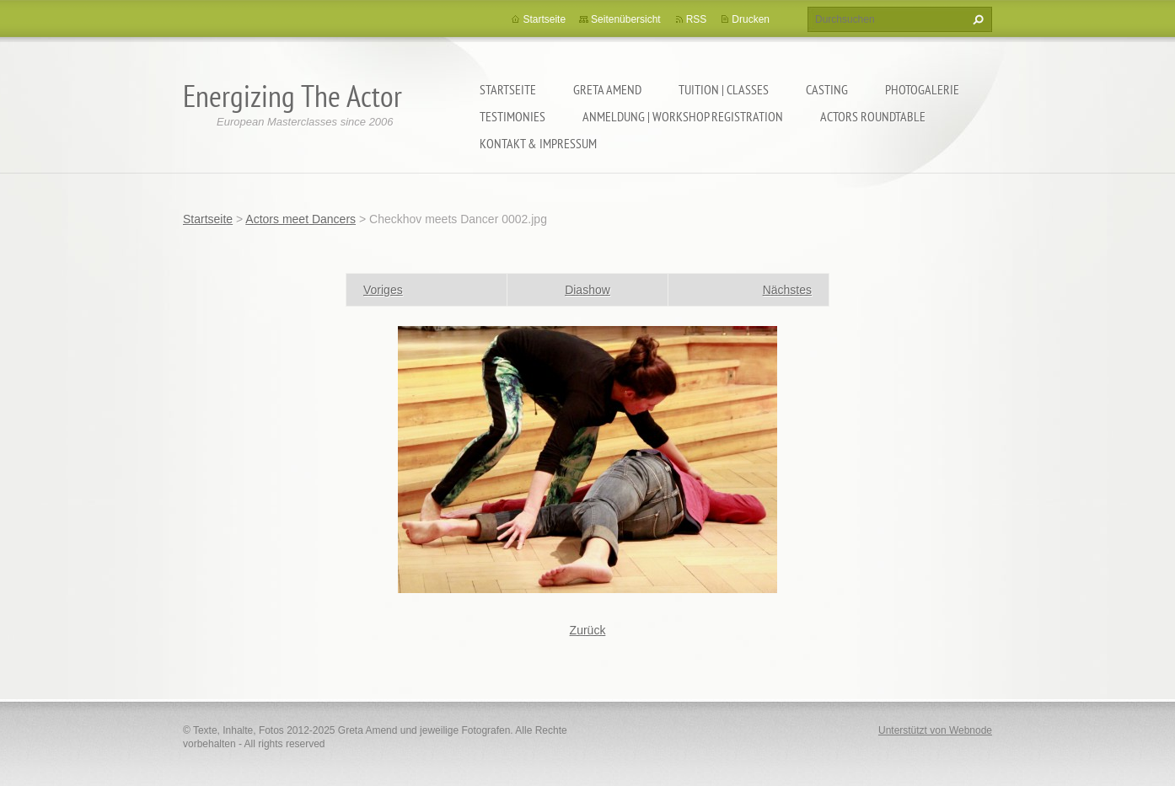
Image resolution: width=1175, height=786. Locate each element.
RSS (696, 19)
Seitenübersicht (626, 19)
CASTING (827, 89)
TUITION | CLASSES (724, 89)
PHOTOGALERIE (922, 89)
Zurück (588, 630)
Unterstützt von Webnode (935, 730)
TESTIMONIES (512, 116)
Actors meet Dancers (300, 219)
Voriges (383, 290)
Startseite (508, 89)
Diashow (587, 290)
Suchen (976, 19)
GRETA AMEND (607, 89)
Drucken (751, 19)
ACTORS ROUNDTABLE (873, 116)
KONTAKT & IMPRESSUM (538, 143)
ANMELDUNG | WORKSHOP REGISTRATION (682, 116)
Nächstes (787, 290)
